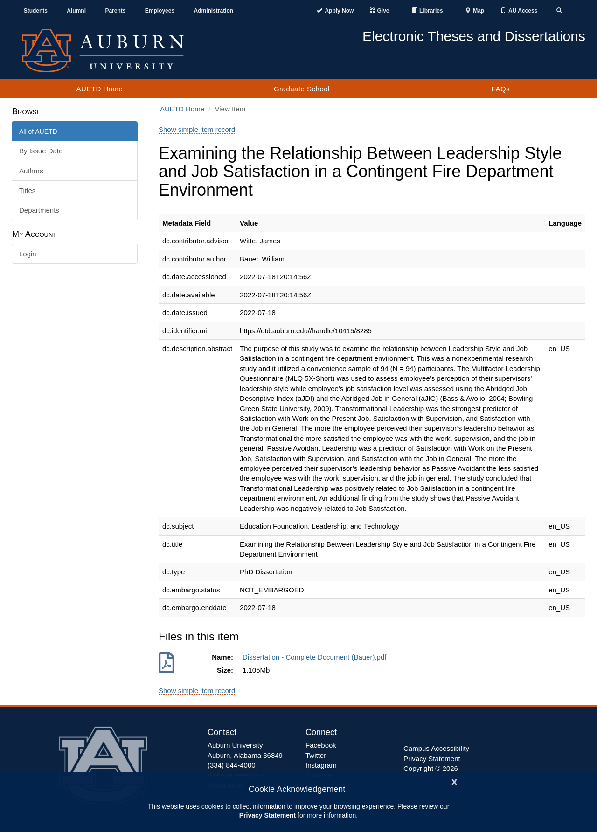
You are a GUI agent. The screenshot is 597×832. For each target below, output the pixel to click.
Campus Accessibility (436, 748)
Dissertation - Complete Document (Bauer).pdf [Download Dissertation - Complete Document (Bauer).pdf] (316, 657)
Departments (39, 210)
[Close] (454, 781)
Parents (115, 10)
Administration (213, 10)
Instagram (321, 765)
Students (36, 10)
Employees (159, 10)
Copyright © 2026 (430, 768)
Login (27, 254)
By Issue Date (40, 151)
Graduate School (302, 89)
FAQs (501, 89)
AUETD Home (99, 89)
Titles (27, 190)
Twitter (315, 755)
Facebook (320, 745)
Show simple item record (197, 129)
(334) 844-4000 (232, 765)
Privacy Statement (267, 815)
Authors (31, 171)
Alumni (76, 10)
